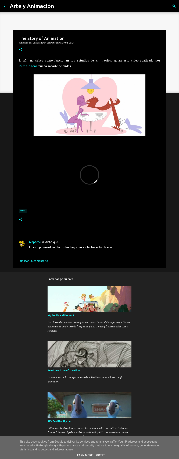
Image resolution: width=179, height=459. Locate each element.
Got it (100, 455)
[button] (21, 50)
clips (22, 211)
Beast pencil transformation (64, 370)
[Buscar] (174, 6)
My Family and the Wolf (61, 315)
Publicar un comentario (33, 260)
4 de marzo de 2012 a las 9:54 (48, 252)
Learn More (84, 455)
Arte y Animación (32, 6)
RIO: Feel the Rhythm (59, 421)
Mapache (35, 242)
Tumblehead (28, 66)
